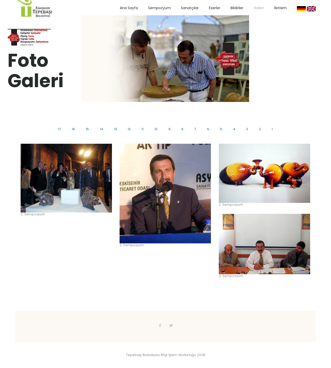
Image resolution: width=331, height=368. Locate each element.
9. (169, 129)
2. (259, 129)
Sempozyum (159, 8)
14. (102, 129)
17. (61, 129)
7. (195, 129)
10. (156, 129)
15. (88, 129)
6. (208, 129)
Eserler (214, 8)
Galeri (259, 8)
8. (182, 129)
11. (143, 129)
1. (271, 129)
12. (130, 129)
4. (233, 129)
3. (246, 129)
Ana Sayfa (129, 8)
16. (75, 129)
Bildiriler (237, 8)
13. (116, 129)
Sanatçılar (190, 8)
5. (220, 129)
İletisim (280, 8)
